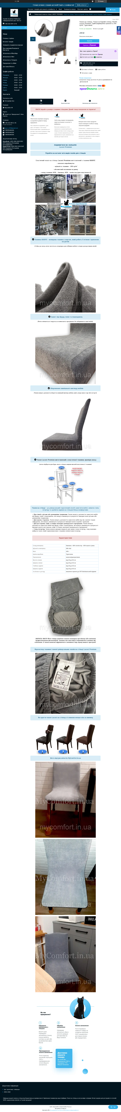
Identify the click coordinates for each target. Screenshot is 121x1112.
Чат (113, 1107)
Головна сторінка (8, 38)
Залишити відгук (70, 9)
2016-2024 (7, 1092)
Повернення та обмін (9, 63)
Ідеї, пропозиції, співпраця (12, 1089)
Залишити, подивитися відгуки (13, 45)
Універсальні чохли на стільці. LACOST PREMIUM (48, 14)
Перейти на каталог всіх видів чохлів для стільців (65, 153)
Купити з (89, 45)
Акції (60, 9)
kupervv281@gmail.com (11, 128)
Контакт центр (83, 9)
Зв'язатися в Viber (8, 57)
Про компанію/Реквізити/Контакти (11, 49)
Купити (89, 41)
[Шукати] (25, 27)
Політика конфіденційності (71, 1110)
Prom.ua (69, 1106)
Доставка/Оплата (8, 66)
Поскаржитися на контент (57, 1110)
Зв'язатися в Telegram (10, 60)
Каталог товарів (8, 42)
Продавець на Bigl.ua (60, 1108)
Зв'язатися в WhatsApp (10, 53)
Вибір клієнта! (82, 5)
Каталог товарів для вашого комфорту (41, 9)
